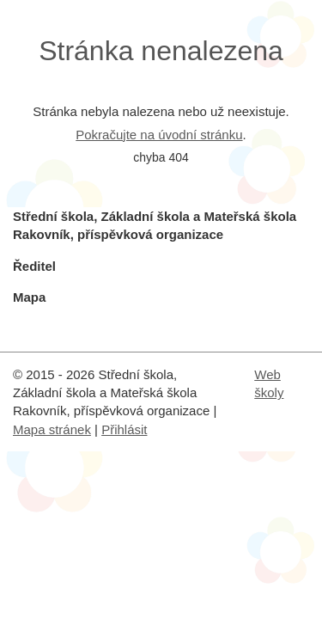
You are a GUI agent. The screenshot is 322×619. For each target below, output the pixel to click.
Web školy (268, 383)
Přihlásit (124, 429)
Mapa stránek (52, 429)
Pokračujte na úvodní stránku (159, 134)
